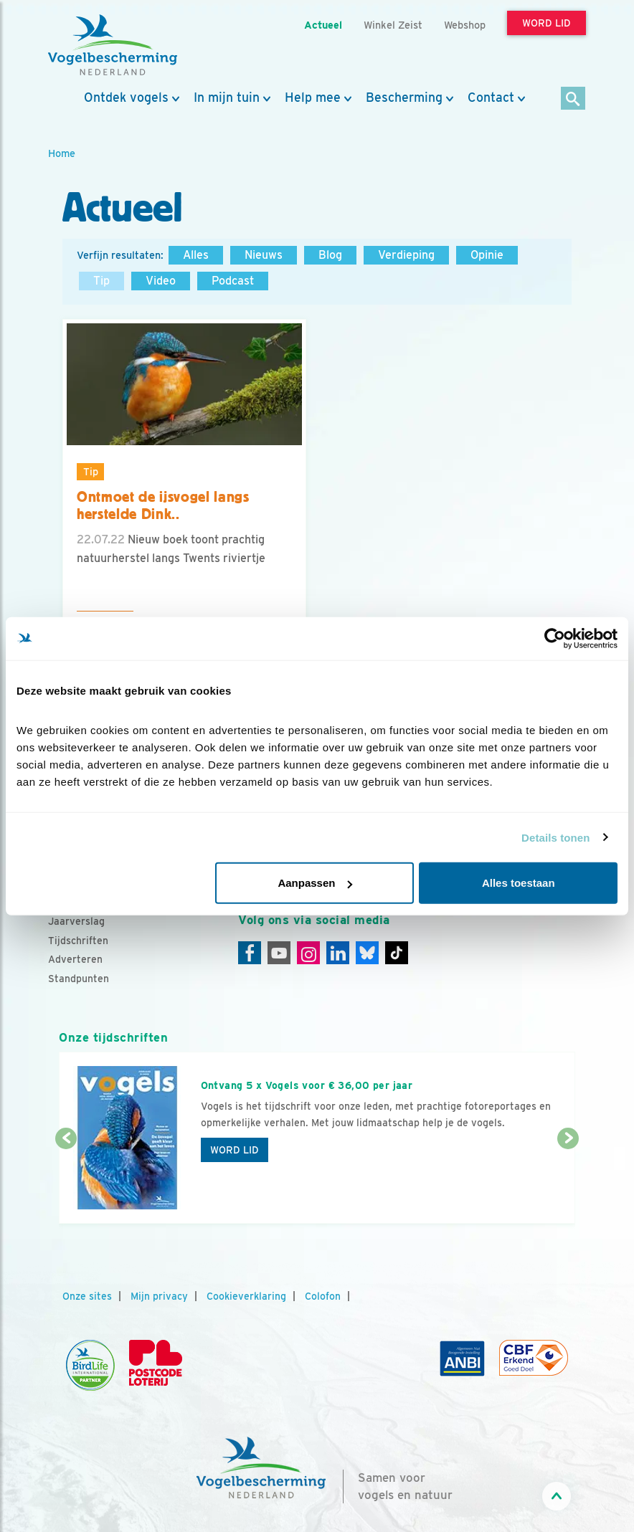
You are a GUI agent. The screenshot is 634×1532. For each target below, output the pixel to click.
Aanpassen (315, 883)
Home (61, 153)
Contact (491, 97)
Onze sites (87, 1296)
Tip (101, 280)
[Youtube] (279, 952)
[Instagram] (308, 952)
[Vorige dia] (66, 1182)
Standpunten (78, 978)
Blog (330, 255)
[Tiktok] (396, 952)
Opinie (486, 255)
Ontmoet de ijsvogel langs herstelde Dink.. (163, 505)
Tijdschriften (78, 940)
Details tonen (555, 837)
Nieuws (264, 255)
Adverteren (75, 959)
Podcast (233, 280)
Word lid (234, 1150)
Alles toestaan (518, 883)
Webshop (465, 25)
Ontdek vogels (126, 97)
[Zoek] (573, 99)
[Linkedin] (337, 952)
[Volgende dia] (568, 1182)
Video (161, 280)
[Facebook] (249, 952)
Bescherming (404, 97)
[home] (112, 45)
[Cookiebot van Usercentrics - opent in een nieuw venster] (555, 638)
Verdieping (406, 255)
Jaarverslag (76, 921)
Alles (196, 255)
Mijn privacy (159, 1296)
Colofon (323, 1296)
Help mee (313, 97)
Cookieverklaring (246, 1296)
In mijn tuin (227, 97)
